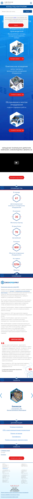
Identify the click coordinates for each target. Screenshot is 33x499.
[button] (1, 395)
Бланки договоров (16, 433)
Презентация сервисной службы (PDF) (10, 287)
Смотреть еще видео (16, 177)
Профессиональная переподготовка (16, 440)
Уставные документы (16, 427)
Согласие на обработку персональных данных (10, 494)
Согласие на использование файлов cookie (9, 496)
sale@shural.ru (5, 468)
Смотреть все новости (16, 458)
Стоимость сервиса (16, 94)
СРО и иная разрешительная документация (16, 430)
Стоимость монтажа (16, 130)
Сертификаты (16, 436)
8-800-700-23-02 (9, 2)
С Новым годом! (5, 450)
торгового (12, 291)
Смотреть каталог (15, 58)
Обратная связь (16, 339)
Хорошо (16, 25)
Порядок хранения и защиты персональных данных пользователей (14, 492)
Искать (27, 11)
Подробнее (3, 454)
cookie (15, 17)
